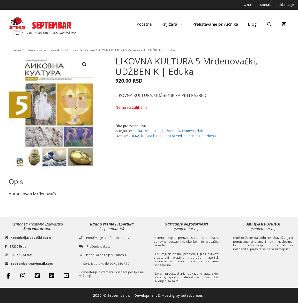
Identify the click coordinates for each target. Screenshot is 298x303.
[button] (84, 64)
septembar (192, 135)
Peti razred (87, 50)
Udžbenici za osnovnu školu (43, 50)
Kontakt (266, 4)
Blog (252, 24)
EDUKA (134, 135)
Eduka (71, 50)
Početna (144, 24)
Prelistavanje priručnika (215, 24)
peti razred (173, 135)
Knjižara (175, 24)
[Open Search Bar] (268, 24)
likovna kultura (152, 135)
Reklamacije (285, 4)
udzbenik (209, 135)
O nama (249, 4)
